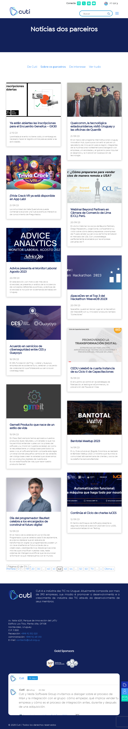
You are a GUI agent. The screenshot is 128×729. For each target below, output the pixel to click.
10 (27, 568)
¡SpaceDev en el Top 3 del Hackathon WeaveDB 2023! (88, 297)
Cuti (21, 689)
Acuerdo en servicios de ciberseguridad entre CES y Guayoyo (28, 349)
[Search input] (95, 13)
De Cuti (32, 66)
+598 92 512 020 (29, 633)
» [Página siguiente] (101, 568)
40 (48, 568)
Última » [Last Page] (109, 568)
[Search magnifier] (108, 13)
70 (92, 568)
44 (71, 568)
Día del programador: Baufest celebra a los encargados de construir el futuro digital (29, 521)
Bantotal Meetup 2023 (85, 441)
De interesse (77, 66)
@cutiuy (30, 690)
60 (86, 568)
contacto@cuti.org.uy (28, 640)
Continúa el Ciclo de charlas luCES (93, 513)
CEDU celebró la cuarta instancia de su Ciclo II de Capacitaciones (92, 370)
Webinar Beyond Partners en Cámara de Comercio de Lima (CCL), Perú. (90, 213)
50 (80, 568)
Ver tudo (95, 66)
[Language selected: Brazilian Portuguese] (111, 3)
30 (38, 568)
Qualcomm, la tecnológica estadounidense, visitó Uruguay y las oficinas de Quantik (92, 126)
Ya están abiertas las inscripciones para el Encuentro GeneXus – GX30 (33, 125)
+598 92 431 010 (34, 637)
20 (33, 568)
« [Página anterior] (18, 568)
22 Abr (42, 690)
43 (65, 568)
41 (54, 568)
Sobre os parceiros (53, 66)
